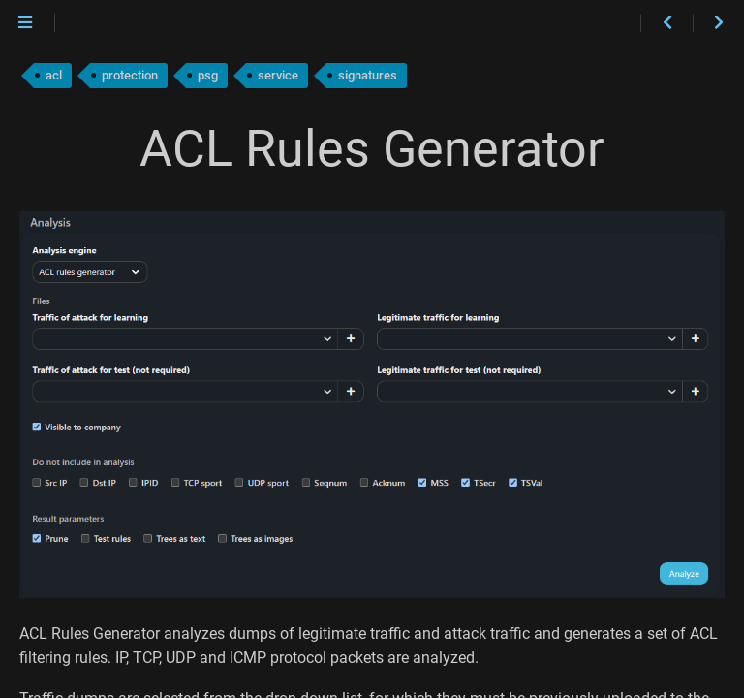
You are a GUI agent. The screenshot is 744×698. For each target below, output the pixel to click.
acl (54, 75)
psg (208, 75)
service (278, 75)
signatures (367, 75)
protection (130, 75)
